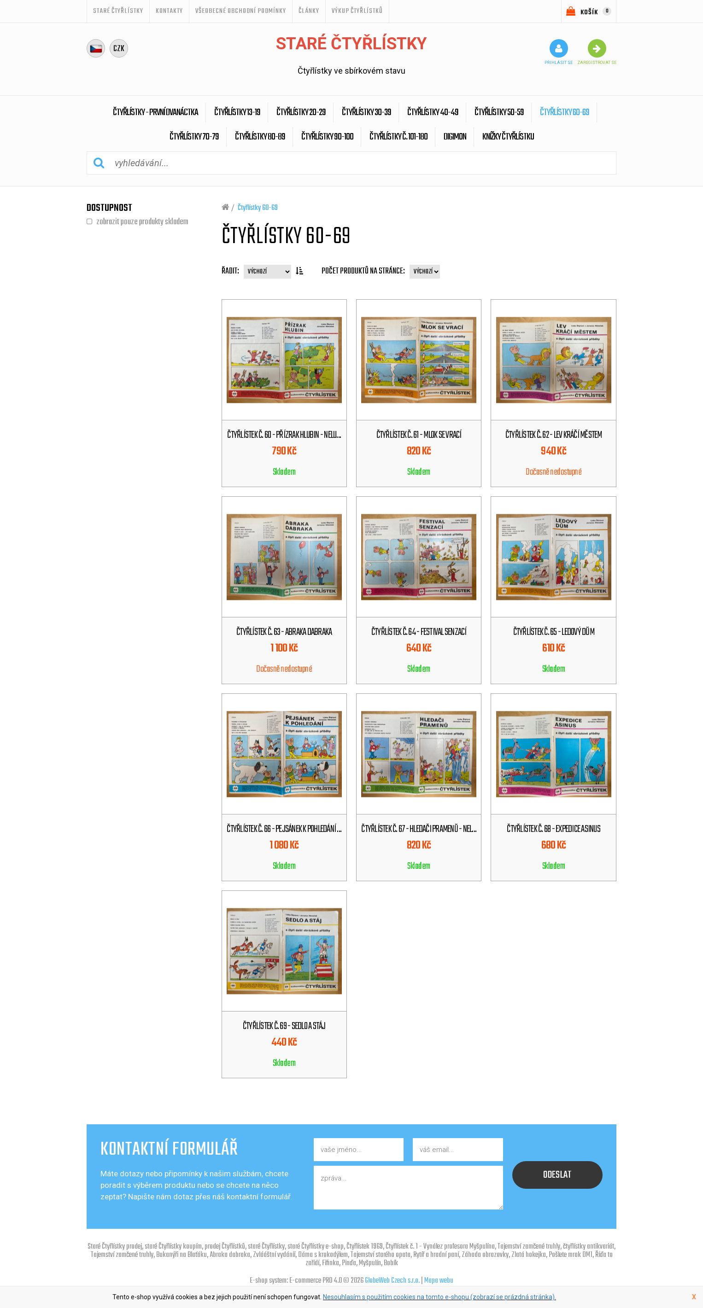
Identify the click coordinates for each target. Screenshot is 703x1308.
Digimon (455, 137)
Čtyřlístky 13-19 (237, 112)
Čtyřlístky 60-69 (564, 112)
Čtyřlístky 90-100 (327, 137)
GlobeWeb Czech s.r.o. (392, 1281)
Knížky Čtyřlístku (508, 137)
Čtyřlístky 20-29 (301, 112)
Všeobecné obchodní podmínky (240, 11)
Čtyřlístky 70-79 (194, 137)
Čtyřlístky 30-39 (366, 112)
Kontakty (169, 11)
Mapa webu (438, 1281)
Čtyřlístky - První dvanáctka (155, 112)
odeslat (557, 1175)
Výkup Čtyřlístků (357, 11)
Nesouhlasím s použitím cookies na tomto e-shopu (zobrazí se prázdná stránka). (439, 1297)
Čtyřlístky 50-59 (499, 112)
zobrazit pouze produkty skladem (142, 222)
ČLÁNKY (309, 11)
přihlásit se (559, 52)
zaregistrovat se (596, 52)
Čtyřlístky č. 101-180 (398, 137)
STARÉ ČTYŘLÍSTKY (118, 11)
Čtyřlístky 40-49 (432, 112)
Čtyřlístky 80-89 (260, 137)
